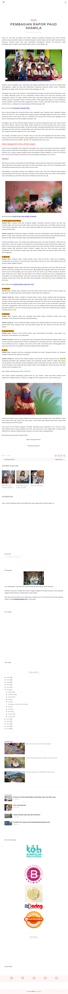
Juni (9, 702)
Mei (9, 707)
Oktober (10, 692)
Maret (10, 712)
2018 (8, 721)
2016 (8, 726)
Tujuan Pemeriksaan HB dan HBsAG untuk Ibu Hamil (41, 758)
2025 (8, 677)
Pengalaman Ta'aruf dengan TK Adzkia (21, 487)
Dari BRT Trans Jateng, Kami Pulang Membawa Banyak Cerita (31, 822)
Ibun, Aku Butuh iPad (37, 486)
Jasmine (33, 20)
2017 (8, 724)
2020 (8, 690)
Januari (10, 717)
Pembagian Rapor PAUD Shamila (18, 704)
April (9, 709)
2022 (8, 685)
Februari (10, 714)
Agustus (10, 697)
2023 (8, 682)
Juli (9, 699)
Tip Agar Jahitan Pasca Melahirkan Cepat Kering (40, 772)
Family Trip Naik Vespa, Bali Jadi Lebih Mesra (26, 815)
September (11, 695)
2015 (8, 729)
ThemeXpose (38, 991)
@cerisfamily (46, 597)
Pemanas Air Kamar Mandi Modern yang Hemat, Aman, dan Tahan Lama (34, 797)
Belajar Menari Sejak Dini (23, 371)
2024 (8, 680)
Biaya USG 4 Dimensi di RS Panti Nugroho (38, 744)
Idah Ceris (31, 32)
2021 (8, 687)
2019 (8, 719)
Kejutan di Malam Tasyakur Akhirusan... (8, 487)
